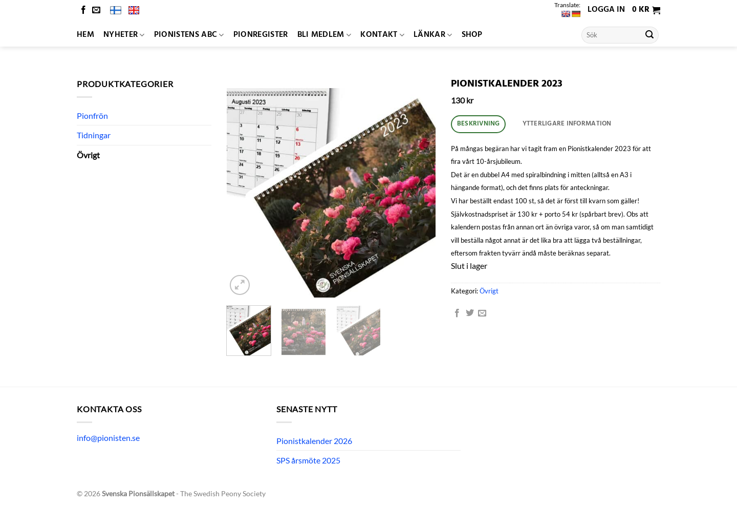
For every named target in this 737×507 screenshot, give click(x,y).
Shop (472, 34)
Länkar (433, 34)
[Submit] (649, 35)
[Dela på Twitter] (470, 313)
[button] (646, 10)
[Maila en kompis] (482, 313)
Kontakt (382, 34)
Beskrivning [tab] (478, 123)
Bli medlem (324, 34)
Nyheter (124, 34)
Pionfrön (92, 115)
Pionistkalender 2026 (314, 441)
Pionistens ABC (189, 34)
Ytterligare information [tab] (567, 123)
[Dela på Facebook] (457, 313)
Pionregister (260, 34)
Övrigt (88, 155)
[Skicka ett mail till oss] (96, 10)
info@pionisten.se (108, 437)
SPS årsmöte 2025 (308, 460)
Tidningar (94, 135)
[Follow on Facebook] (83, 10)
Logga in (606, 9)
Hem (85, 34)
